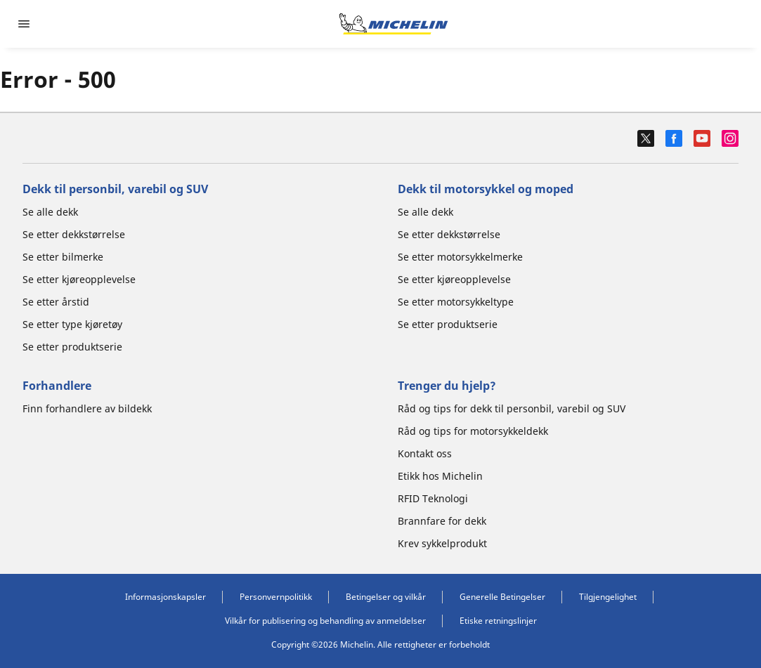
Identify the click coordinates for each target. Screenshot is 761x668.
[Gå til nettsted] (393, 24)
